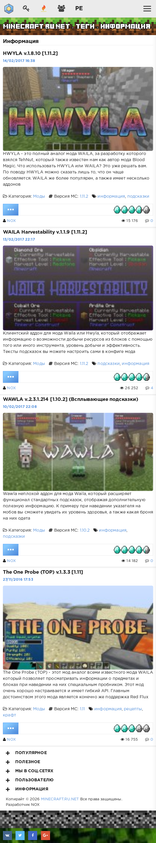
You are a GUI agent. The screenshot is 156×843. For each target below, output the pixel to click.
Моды (39, 196)
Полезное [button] (23, 762)
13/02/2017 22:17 (19, 239)
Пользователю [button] (30, 780)
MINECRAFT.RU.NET (60, 799)
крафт (9, 715)
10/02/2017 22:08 (20, 406)
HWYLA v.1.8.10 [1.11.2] (30, 53)
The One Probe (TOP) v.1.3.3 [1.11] (43, 572)
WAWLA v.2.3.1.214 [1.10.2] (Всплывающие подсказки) (70, 399)
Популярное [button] (26, 753)
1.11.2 (84, 196)
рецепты (133, 709)
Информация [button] (27, 789)
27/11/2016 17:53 (18, 579)
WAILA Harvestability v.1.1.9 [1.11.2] (45, 232)
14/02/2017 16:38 (19, 61)
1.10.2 (85, 530)
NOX (11, 221)
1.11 (82, 709)
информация (111, 196)
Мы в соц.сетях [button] (29, 771)
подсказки (138, 196)
